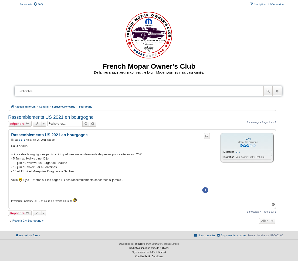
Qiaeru (165, 248)
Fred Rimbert (159, 252)
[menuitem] (38, 4)
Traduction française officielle (144, 248)
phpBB (138, 244)
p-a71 (248, 139)
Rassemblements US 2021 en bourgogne (51, 117)
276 (238, 152)
